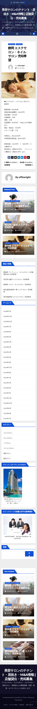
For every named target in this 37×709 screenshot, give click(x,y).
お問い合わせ (29, 704)
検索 (4, 547)
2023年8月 (7, 372)
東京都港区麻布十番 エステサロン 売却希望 (18, 652)
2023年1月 (7, 393)
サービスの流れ (13, 704)
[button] (30, 34)
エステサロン (11, 44)
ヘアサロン (7, 443)
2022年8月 (7, 413)
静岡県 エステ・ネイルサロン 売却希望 (18, 247)
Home (5, 704)
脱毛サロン (7, 458)
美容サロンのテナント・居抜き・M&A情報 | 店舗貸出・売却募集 (18, 14)
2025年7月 (7, 327)
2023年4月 (7, 383)
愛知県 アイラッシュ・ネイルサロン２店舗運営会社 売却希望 (18, 206)
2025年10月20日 (12, 657)
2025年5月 (7, 332)
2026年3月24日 (11, 613)
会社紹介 (21, 704)
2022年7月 (7, 418)
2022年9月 (7, 408)
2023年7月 (7, 378)
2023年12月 (7, 367)
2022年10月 (7, 403)
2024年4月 (7, 352)
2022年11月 (7, 398)
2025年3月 (7, 337)
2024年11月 (7, 342)
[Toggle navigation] (17, 33)
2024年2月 (7, 362)
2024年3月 (7, 357)
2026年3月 (7, 311)
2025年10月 (7, 321)
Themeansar (18, 700)
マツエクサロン (16, 201)
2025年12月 (7, 316)
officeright (21, 65)
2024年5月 (7, 347)
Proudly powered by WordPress (12, 697)
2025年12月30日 (12, 635)
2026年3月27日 (11, 591)
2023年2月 (7, 388)
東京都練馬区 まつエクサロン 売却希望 (17, 297)
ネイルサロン (19, 44)
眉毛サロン (7, 453)
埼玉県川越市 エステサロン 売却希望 (18, 226)
